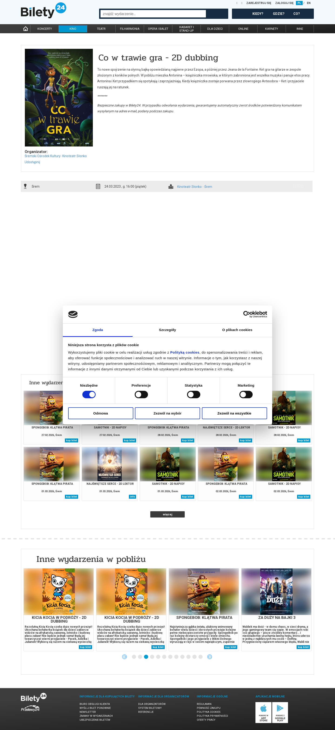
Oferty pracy (206, 719)
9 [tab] (182, 657)
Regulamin (204, 704)
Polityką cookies (185, 352)
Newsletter (88, 711)
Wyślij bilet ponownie (95, 708)
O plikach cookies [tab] (237, 330)
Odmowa (100, 413)
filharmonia (130, 28)
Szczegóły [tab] (167, 330)
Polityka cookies (209, 711)
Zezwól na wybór (167, 413)
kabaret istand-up (186, 28)
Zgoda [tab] (97, 330)
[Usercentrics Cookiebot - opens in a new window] (246, 314)
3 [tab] (146, 657)
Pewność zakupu (209, 708)
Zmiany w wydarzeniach (96, 715)
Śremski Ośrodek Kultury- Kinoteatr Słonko (56, 156)
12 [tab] (200, 657)
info (298, 186)
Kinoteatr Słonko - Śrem (194, 187)
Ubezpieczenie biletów (95, 719)
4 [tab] (152, 657)
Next (209, 656)
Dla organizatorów (152, 704)
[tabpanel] (58, 609)
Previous (124, 656)
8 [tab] (176, 657)
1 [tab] (134, 657)
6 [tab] (164, 657)
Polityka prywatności (212, 715)
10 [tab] (188, 657)
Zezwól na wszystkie (234, 413)
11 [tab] (194, 657)
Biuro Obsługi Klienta (95, 704)
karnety (271, 28)
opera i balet (158, 28)
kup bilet (71, 440)
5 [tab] (158, 657)
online (243, 28)
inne (300, 28)
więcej (167, 514)
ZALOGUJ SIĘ (284, 3)
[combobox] (153, 14)
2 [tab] (140, 657)
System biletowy (150, 708)
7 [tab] (170, 657)
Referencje (146, 711)
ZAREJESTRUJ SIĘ (258, 3)
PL (299, 3)
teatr (101, 28)
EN (309, 3)
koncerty (44, 28)
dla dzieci (215, 28)
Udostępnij (32, 162)
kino (73, 28)
